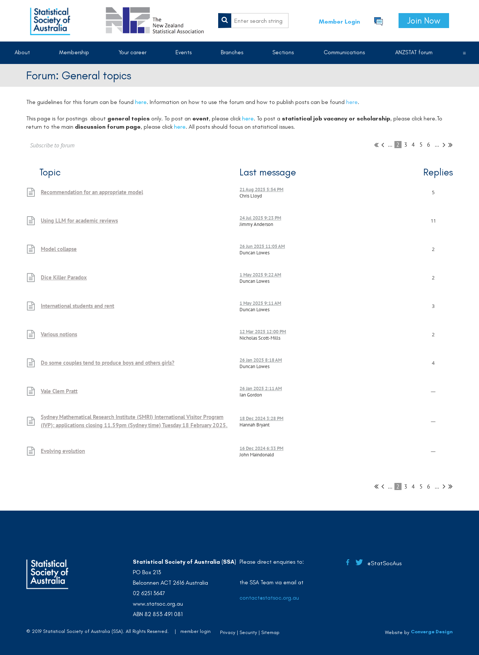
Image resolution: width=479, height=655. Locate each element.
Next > (444, 145)
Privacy (227, 632)
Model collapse (59, 248)
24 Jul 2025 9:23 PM (260, 218)
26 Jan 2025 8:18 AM (261, 360)
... (390, 144)
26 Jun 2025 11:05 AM (262, 246)
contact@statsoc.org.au (269, 597)
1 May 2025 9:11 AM (260, 303)
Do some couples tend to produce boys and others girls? (107, 362)
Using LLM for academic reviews (79, 220)
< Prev (382, 145)
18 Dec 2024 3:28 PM (261, 418)
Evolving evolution (63, 450)
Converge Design (432, 631)
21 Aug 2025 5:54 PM (261, 189)
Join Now (423, 20)
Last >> (450, 145)
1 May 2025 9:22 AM (260, 275)
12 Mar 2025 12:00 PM (263, 331)
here (352, 101)
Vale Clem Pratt (59, 391)
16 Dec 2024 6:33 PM (261, 448)
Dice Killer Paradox (64, 277)
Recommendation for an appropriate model (92, 192)
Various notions (59, 334)
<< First (376, 145)
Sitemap (270, 632)
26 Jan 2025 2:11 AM (261, 388)
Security (248, 632)
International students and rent (77, 305)
